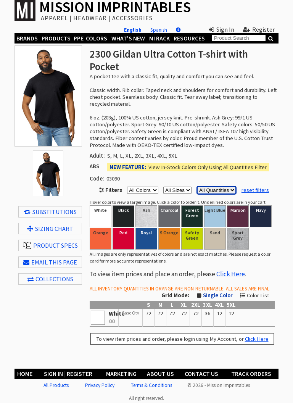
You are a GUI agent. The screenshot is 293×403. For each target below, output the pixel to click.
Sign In (221, 29)
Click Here (230, 274)
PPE (79, 38)
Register (259, 29)
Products (56, 38)
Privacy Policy (99, 385)
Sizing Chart (50, 228)
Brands (27, 38)
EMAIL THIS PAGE (50, 262)
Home (24, 373)
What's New (128, 38)
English (133, 30)
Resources (189, 38)
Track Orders (251, 373)
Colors (96, 38)
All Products (56, 385)
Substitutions (50, 212)
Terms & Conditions (151, 385)
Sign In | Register (68, 373)
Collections (50, 279)
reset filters (255, 190)
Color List (258, 295)
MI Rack (159, 38)
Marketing (121, 373)
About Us (160, 373)
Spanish (158, 30)
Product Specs (50, 245)
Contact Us (201, 373)
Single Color (217, 295)
